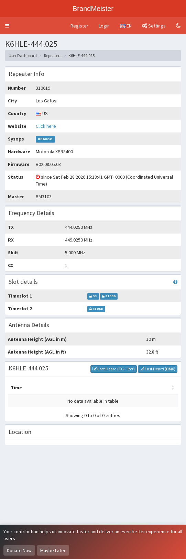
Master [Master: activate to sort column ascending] (42, 387)
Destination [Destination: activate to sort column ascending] (102, 387)
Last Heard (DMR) (157, 368)
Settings (154, 26)
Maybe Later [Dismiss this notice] (53, 550)
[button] (7, 25)
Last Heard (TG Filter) (113, 368)
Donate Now (19, 550)
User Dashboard (23, 55)
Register (79, 26)
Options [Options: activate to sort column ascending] (138, 387)
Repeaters (52, 55)
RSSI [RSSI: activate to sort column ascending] (164, 387)
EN (126, 26)
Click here (46, 126)
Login (104, 26)
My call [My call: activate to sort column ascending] (69, 387)
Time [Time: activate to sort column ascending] (16, 387)
